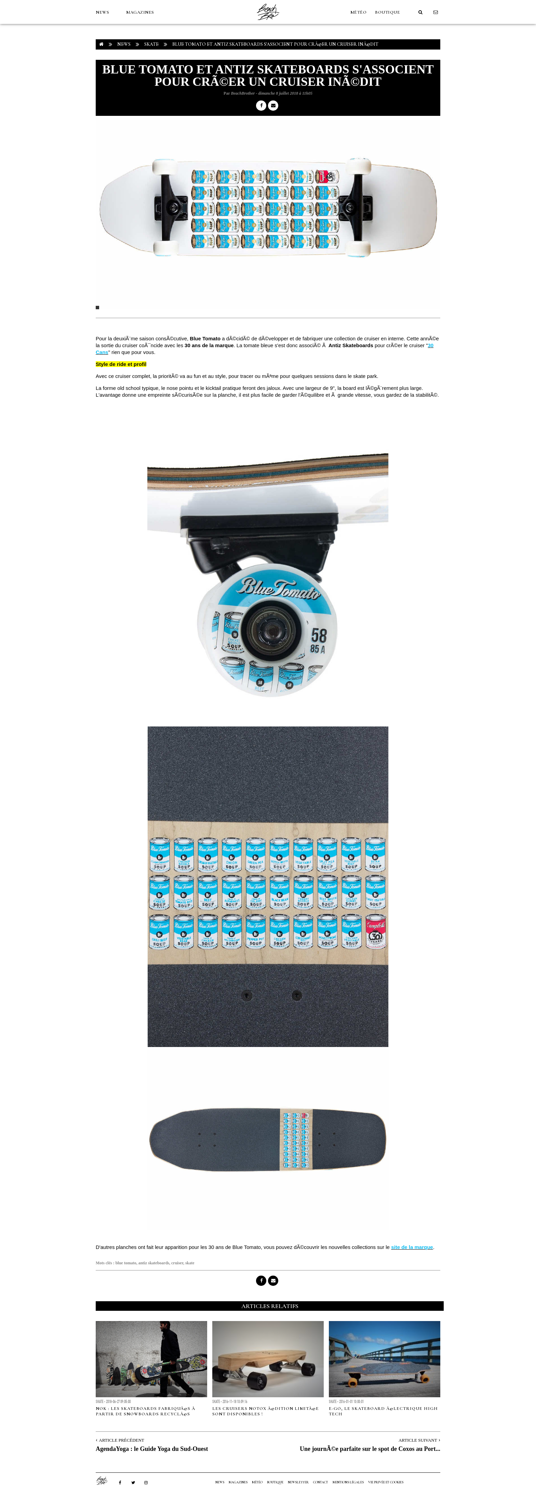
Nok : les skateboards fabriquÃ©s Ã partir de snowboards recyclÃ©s (146, 1411)
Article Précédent (121, 1440)
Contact (320, 1482)
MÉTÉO (358, 12)
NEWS (102, 12)
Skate (151, 44)
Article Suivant (418, 1440)
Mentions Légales (348, 1482)
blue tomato (126, 1263)
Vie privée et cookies (385, 1482)
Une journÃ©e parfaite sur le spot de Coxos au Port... (370, 1448)
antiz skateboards (153, 1263)
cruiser (177, 1263)
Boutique (387, 12)
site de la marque (412, 1247)
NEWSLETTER (298, 1482)
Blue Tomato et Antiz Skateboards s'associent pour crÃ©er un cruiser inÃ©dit (275, 44)
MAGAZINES (140, 12)
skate (190, 1263)
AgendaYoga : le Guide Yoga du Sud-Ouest (152, 1448)
